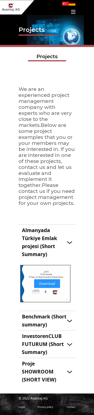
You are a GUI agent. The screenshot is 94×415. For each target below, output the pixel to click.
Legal (22, 406)
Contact (71, 406)
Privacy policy (45, 406)
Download (47, 283)
